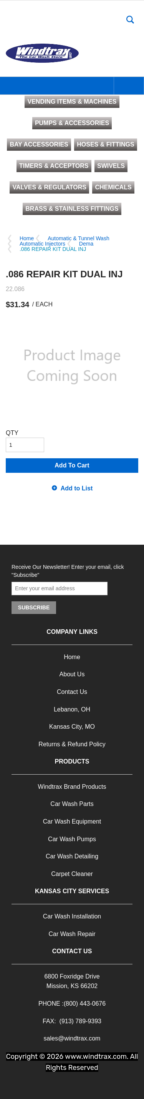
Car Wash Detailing (72, 856)
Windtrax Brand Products (72, 786)
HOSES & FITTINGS (105, 144)
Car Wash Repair (71, 934)
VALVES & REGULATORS (49, 187)
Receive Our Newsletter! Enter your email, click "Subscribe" (68, 571)
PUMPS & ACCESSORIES (72, 123)
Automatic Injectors (42, 244)
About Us (72, 674)
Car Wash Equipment (72, 821)
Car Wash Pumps (72, 839)
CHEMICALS (113, 187)
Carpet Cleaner (72, 874)
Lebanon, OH (72, 709)
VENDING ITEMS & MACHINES (71, 101)
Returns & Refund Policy (71, 744)
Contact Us (72, 692)
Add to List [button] (77, 488)
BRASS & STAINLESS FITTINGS (71, 208)
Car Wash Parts (71, 804)
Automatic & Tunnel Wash (78, 238)
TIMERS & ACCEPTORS (53, 166)
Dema (86, 244)
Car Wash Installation (72, 916)
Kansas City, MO (72, 726)
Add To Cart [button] (72, 465)
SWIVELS (111, 166)
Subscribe (34, 607)
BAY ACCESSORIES (39, 144)
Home (27, 238)
